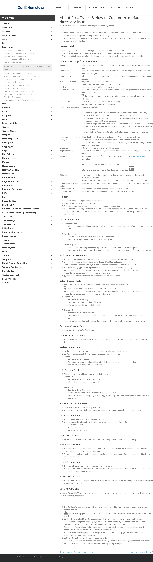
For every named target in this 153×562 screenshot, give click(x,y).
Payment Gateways (12, 189)
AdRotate (7, 27)
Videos (5, 255)
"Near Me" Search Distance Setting (18, 79)
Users (5, 251)
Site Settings (8, 220)
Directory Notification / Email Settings (19, 73)
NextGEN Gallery (10, 169)
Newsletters (8, 166)
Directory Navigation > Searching (17, 85)
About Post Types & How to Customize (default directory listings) (27, 67)
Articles (6, 31)
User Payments (9, 247)
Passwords (7, 185)
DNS (4, 103)
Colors (5, 111)
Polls (4, 197)
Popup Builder (9, 201)
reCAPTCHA (8, 204)
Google (6, 127)
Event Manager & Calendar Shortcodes (19, 94)
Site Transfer (9, 224)
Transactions (8, 243)
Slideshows (7, 228)
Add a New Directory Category (16, 56)
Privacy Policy (9, 278)
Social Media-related (12, 232)
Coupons (6, 115)
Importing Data (10, 138)
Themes (6, 240)
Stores (5, 282)
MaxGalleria (8, 154)
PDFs (4, 193)
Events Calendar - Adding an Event (17, 59)
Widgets (6, 259)
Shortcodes (7, 216)
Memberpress (9, 158)
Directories (7, 47)
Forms (5, 119)
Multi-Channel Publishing (14, 263)
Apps (4, 39)
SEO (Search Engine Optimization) (19, 212)
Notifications (8, 173)
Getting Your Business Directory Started (20, 91)
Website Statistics (11, 267)
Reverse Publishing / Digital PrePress (20, 208)
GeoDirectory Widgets (13, 62)
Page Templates (10, 181)
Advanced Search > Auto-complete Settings (23, 100)
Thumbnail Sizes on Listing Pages (17, 50)
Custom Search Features (14, 82)
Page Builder (8, 177)
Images (6, 134)
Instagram (7, 142)
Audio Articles (9, 35)
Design (5, 43)
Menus (5, 162)
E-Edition (6, 107)
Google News (9, 131)
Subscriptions (9, 236)
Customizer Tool (10, 275)
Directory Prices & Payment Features (19, 53)
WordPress (8, 17)
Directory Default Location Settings (18, 88)
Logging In (7, 146)
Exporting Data (9, 123)
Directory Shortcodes (12, 97)
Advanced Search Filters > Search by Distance (22, 76)
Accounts (6, 23)
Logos (5, 150)
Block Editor (8, 271)
